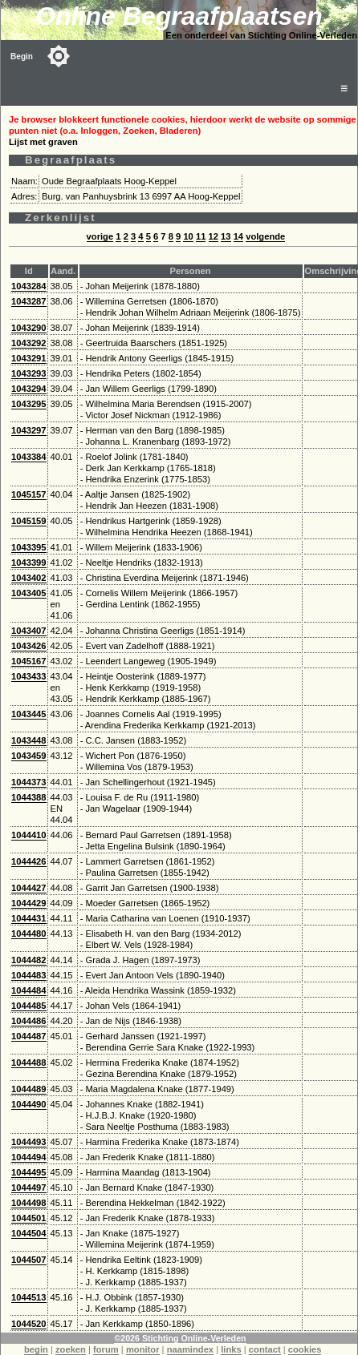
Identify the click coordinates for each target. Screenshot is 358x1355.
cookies (305, 1349)
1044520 (29, 1324)
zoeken (70, 1349)
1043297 (29, 430)
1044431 (29, 918)
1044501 (29, 1218)
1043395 (29, 547)
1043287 (29, 301)
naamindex (190, 1349)
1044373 (29, 782)
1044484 (29, 990)
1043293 (29, 373)
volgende (265, 236)
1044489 (29, 1089)
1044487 (29, 1036)
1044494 (29, 1157)
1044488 (29, 1062)
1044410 (29, 835)
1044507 (29, 1259)
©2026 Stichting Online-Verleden (180, 1338)
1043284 (29, 286)
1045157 (29, 494)
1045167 (29, 661)
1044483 (29, 975)
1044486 (29, 1021)
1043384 (29, 457)
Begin (21, 56)
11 (200, 236)
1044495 (29, 1172)
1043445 (29, 714)
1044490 (29, 1104)
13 (225, 236)
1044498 (29, 1203)
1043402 (29, 578)
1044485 (29, 1005)
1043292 (29, 343)
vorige (100, 236)
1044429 (29, 903)
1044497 (29, 1187)
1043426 (29, 646)
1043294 (29, 388)
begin (36, 1349)
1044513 (29, 1297)
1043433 (29, 676)
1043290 (29, 328)
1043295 (29, 404)
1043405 (29, 593)
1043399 (29, 562)
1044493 (29, 1142)
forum (106, 1349)
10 (188, 236)
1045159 (29, 521)
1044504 (29, 1233)
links (231, 1349)
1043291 (29, 358)
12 (213, 236)
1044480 (29, 933)
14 (238, 236)
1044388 (29, 797)
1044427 (29, 888)
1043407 (29, 630)
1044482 (29, 960)
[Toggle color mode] (59, 56)
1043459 (29, 755)
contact (265, 1349)
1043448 (29, 740)
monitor (143, 1349)
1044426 (29, 861)
